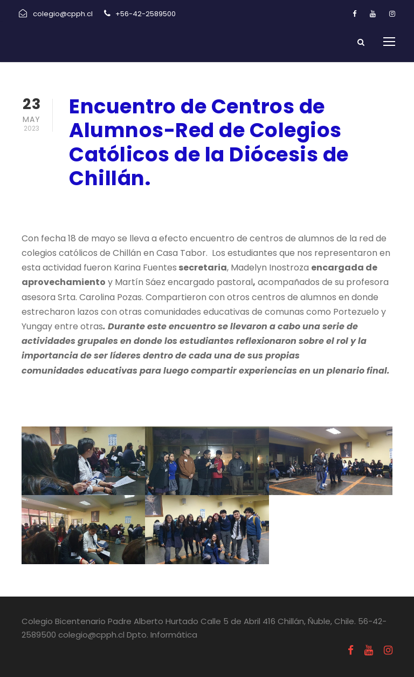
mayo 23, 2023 (99, 207)
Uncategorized (180, 207)
